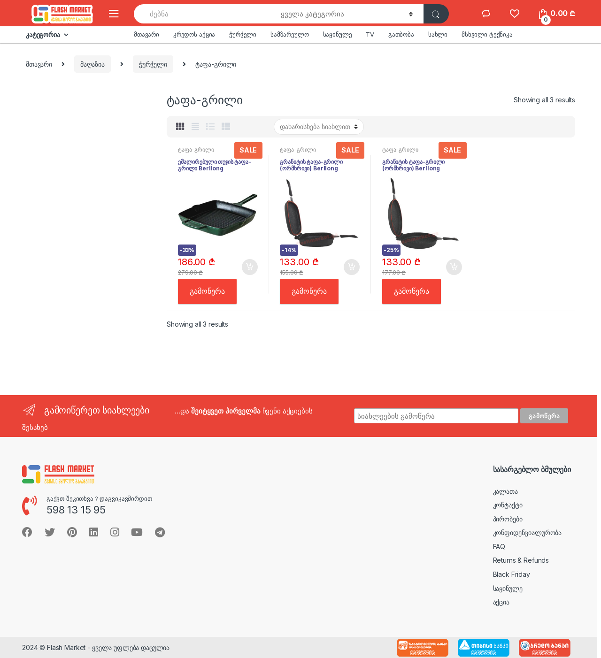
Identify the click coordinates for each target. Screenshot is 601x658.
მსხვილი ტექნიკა (487, 34)
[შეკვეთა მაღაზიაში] (319, 127)
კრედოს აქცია (194, 34)
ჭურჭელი (242, 34)
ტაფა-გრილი (196, 149)
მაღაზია (92, 64)
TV (370, 34)
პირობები (508, 519)
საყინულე (337, 34)
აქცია (501, 602)
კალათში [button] (249, 267)
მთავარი (146, 34)
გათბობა (401, 34)
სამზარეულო (289, 34)
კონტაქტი (508, 505)
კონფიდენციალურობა (527, 532)
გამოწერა (207, 291)
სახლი (437, 34)
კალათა (505, 491)
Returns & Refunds (521, 560)
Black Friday (511, 574)
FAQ (499, 547)
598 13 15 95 (76, 510)
